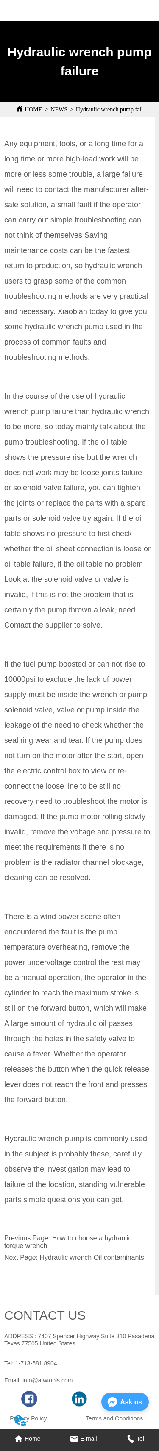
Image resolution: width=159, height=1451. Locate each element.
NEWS (58, 109)
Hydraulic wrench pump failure (113, 109)
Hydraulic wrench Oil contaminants (91, 1257)
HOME (33, 109)
